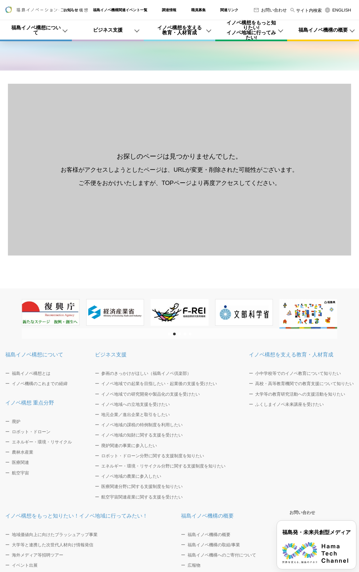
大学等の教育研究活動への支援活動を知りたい (300, 394)
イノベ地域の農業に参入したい (131, 476)
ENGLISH (338, 10)
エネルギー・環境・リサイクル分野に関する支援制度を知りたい (163, 466)
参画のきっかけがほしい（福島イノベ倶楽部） (146, 373)
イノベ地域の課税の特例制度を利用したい (142, 424)
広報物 (194, 565)
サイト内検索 (306, 10)
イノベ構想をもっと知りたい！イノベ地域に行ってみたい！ (76, 516)
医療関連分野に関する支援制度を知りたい (142, 486)
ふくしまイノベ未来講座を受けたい (289, 404)
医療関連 (20, 462)
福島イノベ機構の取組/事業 (214, 544)
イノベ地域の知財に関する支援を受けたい (142, 435)
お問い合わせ (270, 10)
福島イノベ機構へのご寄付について (222, 555)
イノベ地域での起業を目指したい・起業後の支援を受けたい (159, 383)
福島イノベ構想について (34, 354)
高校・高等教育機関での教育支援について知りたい (304, 383)
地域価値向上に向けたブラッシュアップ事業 (55, 534)
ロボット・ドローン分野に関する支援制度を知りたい (152, 455)
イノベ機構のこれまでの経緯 (40, 383)
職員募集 (198, 10)
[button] (169, 334)
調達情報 (169, 10)
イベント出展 (25, 565)
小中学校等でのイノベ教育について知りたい (298, 373)
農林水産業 (22, 452)
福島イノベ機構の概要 (207, 516)
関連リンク (229, 10)
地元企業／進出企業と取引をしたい (135, 414)
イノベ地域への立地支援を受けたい (135, 404)
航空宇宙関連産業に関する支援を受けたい (142, 497)
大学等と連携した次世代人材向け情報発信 (52, 544)
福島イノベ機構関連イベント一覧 (120, 10)
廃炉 (16, 421)
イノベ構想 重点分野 (29, 403)
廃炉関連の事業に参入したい (129, 445)
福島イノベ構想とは (31, 373)
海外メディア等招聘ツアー (37, 555)
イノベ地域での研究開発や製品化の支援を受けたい (150, 394)
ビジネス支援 (111, 354)
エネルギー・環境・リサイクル (42, 441)
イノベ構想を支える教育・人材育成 (291, 354)
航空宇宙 (20, 472)
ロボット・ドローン (31, 431)
